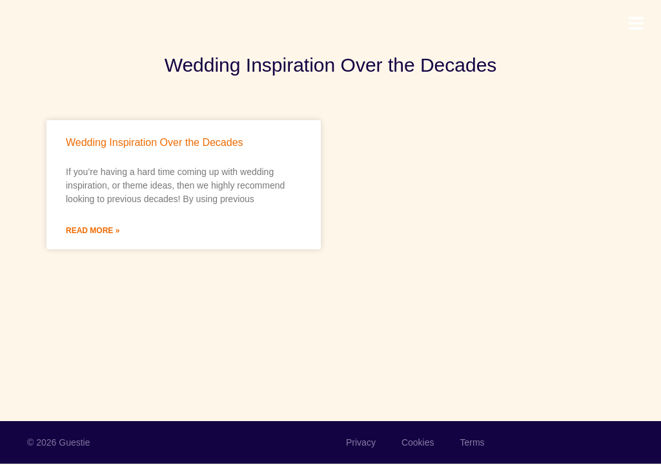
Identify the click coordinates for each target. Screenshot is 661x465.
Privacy (361, 442)
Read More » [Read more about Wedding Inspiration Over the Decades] (92, 230)
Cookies (418, 442)
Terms (472, 442)
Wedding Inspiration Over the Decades (154, 142)
